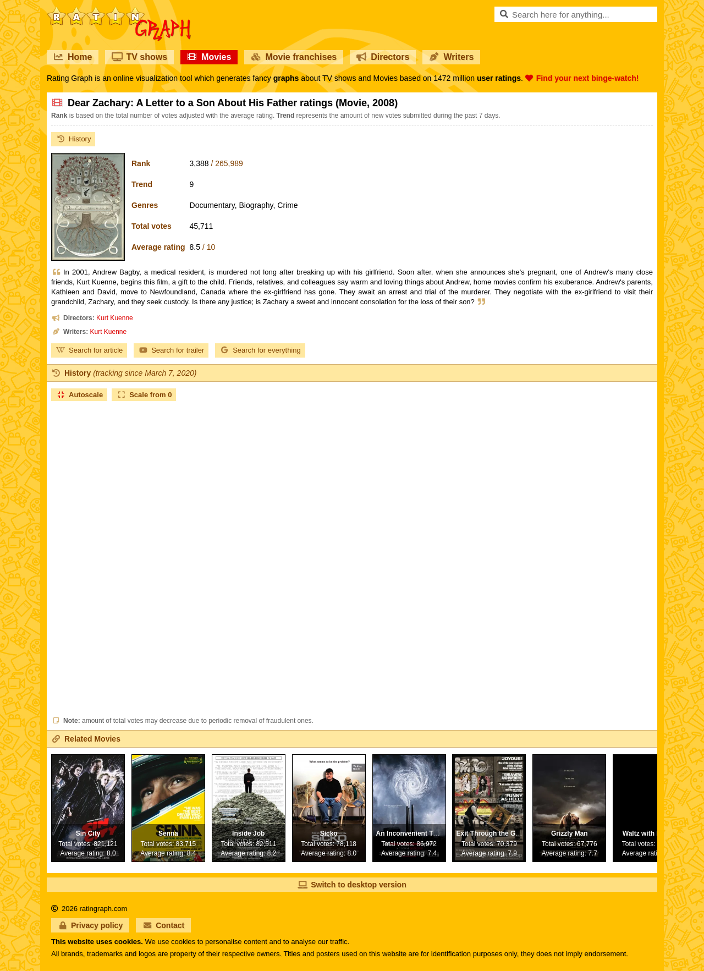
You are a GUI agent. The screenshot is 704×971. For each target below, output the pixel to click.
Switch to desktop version (352, 884)
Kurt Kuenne (114, 318)
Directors (382, 57)
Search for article (89, 350)
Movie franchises (294, 57)
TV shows (139, 57)
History (73, 139)
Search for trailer (171, 350)
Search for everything (260, 350)
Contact (163, 925)
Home (72, 57)
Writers (451, 57)
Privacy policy (90, 925)
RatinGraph (119, 11)
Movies (209, 57)
